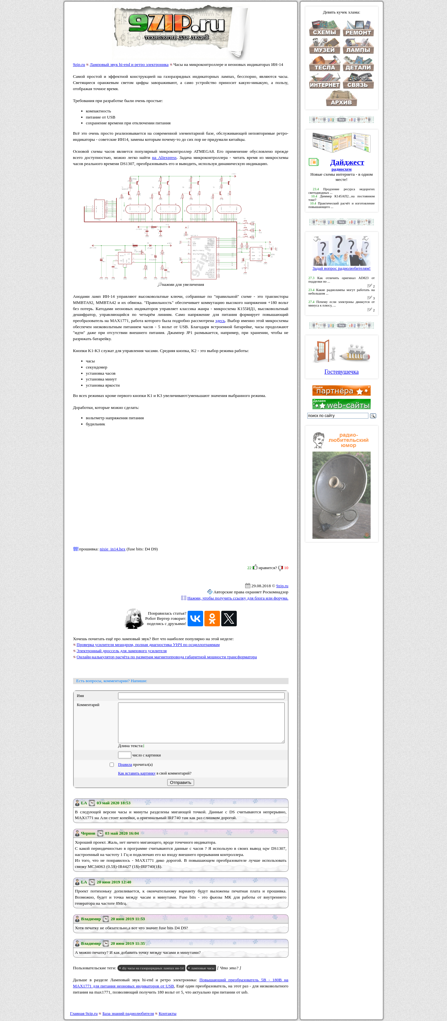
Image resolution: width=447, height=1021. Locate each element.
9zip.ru (79, 64)
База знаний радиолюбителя (128, 1013)
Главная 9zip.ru (84, 1013)
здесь (220, 320)
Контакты (168, 1013)
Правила (125, 772)
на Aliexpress (164, 157)
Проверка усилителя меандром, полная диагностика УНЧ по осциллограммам (148, 644)
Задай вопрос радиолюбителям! (341, 266)
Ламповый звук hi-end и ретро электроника (129, 64)
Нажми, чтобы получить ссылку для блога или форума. (237, 598)
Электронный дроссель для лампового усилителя (122, 650)
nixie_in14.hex (112, 549)
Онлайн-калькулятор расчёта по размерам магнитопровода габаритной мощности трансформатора (167, 656)
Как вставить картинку (137, 781)
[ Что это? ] (229, 975)
